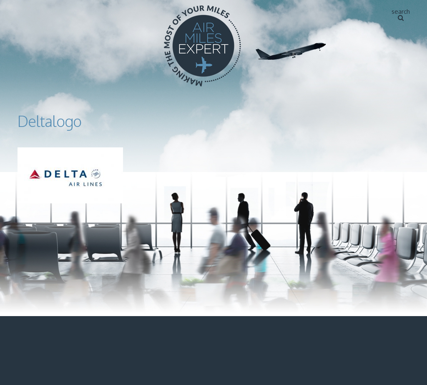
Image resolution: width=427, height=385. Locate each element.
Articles (390, 10)
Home (275, 10)
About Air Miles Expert (329, 10)
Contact (391, 32)
